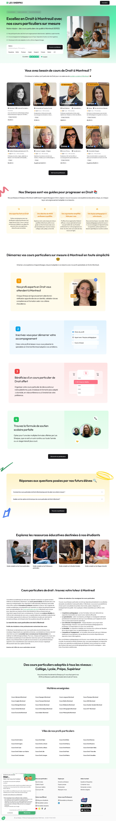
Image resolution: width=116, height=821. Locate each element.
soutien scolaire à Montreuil (79, 76)
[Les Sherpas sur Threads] (42, 809)
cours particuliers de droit (30, 609)
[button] (17, 52)
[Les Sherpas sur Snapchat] (39, 809)
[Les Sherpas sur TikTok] (45, 809)
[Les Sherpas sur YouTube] (36, 809)
